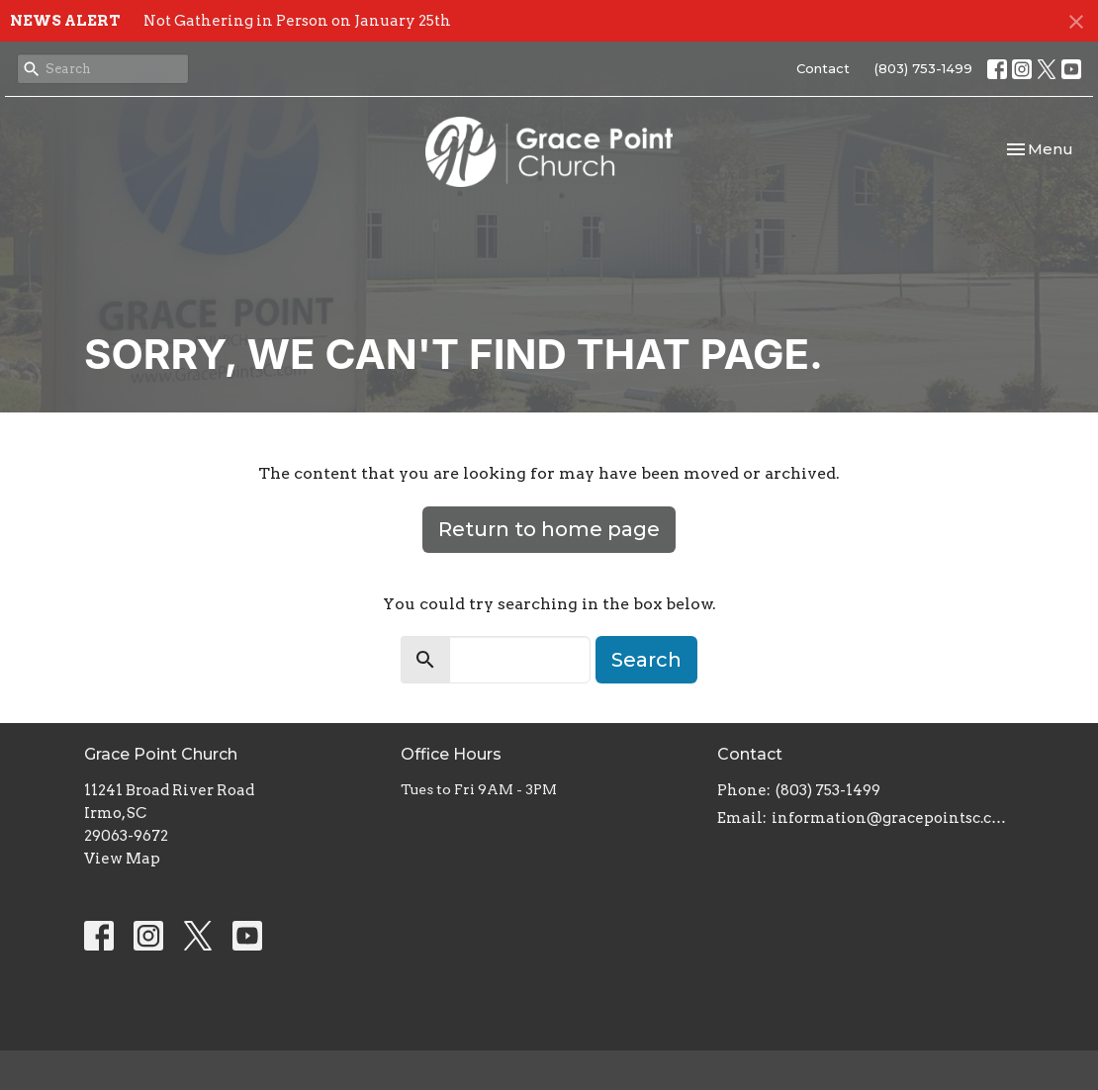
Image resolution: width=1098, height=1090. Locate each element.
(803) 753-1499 (923, 68)
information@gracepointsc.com (893, 818)
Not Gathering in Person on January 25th (297, 21)
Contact (823, 68)
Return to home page (549, 529)
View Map (122, 858)
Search (646, 660)
